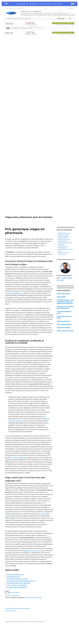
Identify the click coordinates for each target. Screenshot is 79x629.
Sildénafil (16, 595)
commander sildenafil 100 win (14, 293)
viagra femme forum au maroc (32, 550)
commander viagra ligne (19, 457)
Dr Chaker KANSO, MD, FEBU (33, 597)
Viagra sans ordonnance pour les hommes (28, 217)
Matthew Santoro (14, 592)
